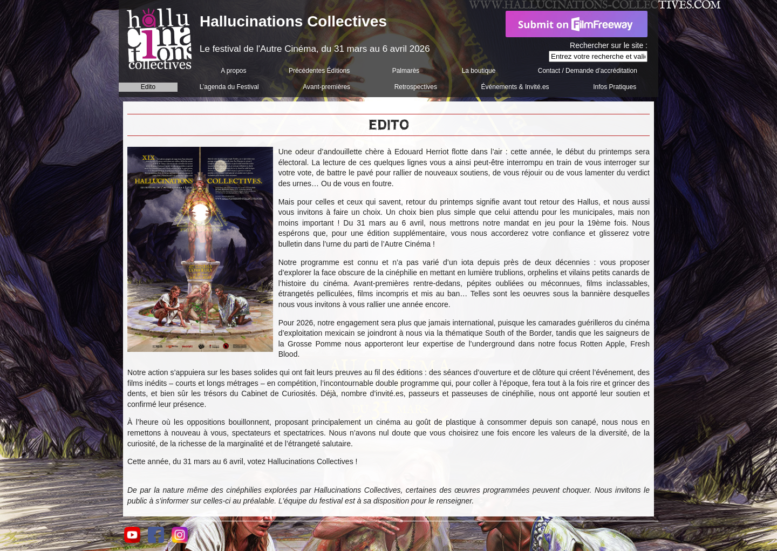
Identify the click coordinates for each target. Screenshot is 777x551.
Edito (148, 87)
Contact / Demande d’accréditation (587, 70)
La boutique (479, 70)
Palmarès (406, 70)
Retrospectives (415, 87)
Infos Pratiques (614, 87)
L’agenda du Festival (229, 87)
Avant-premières (326, 87)
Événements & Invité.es (515, 87)
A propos (233, 70)
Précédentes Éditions (319, 70)
